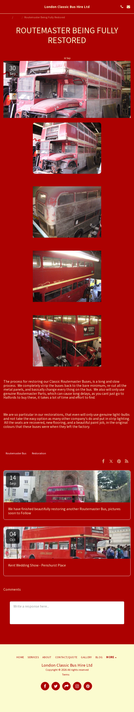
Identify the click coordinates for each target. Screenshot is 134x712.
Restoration (39, 453)
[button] (5, 6)
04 (13, 535)
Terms (65, 674)
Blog (18, 17)
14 (13, 479)
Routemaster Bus (16, 453)
